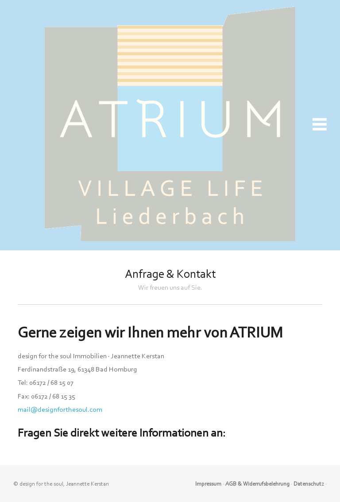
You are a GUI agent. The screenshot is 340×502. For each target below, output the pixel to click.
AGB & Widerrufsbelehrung (257, 483)
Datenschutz (309, 483)
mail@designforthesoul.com (60, 410)
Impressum (208, 483)
